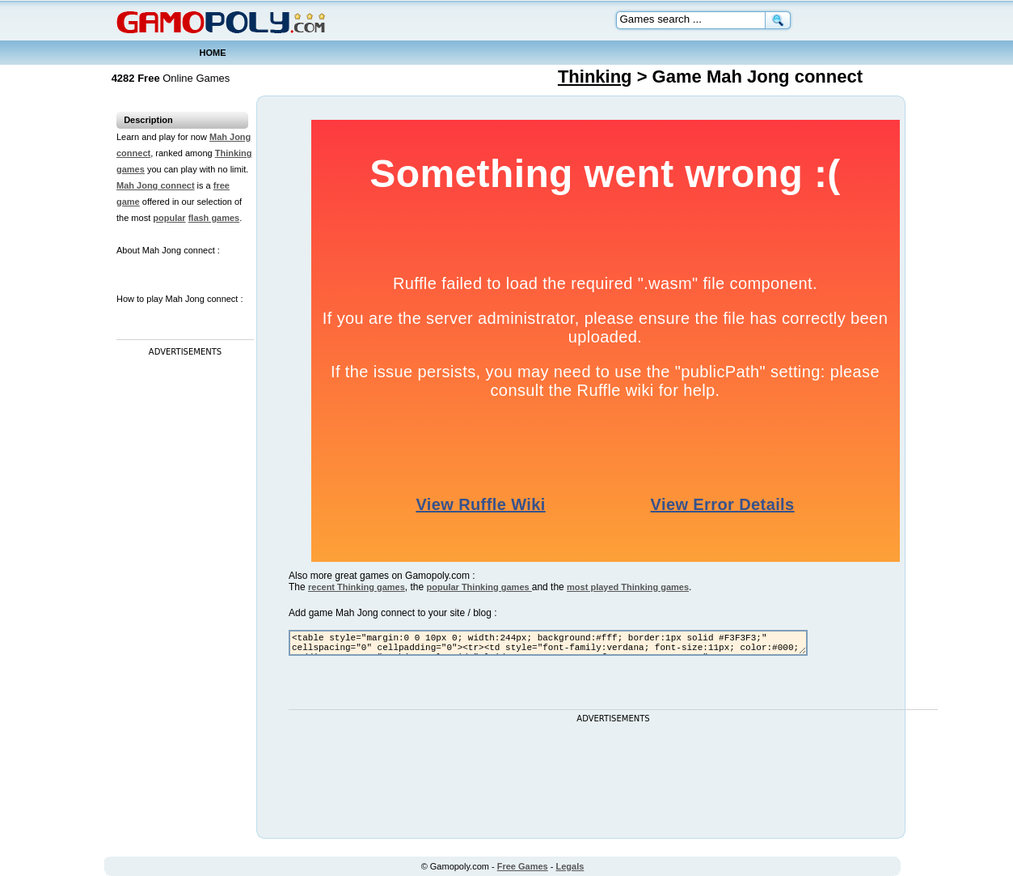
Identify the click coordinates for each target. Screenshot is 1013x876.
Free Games (522, 866)
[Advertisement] (181, 603)
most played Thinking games (628, 587)
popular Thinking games (479, 587)
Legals (570, 866)
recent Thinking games (356, 587)
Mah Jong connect (155, 185)
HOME (213, 52)
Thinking (595, 76)
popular (169, 218)
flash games (214, 218)
